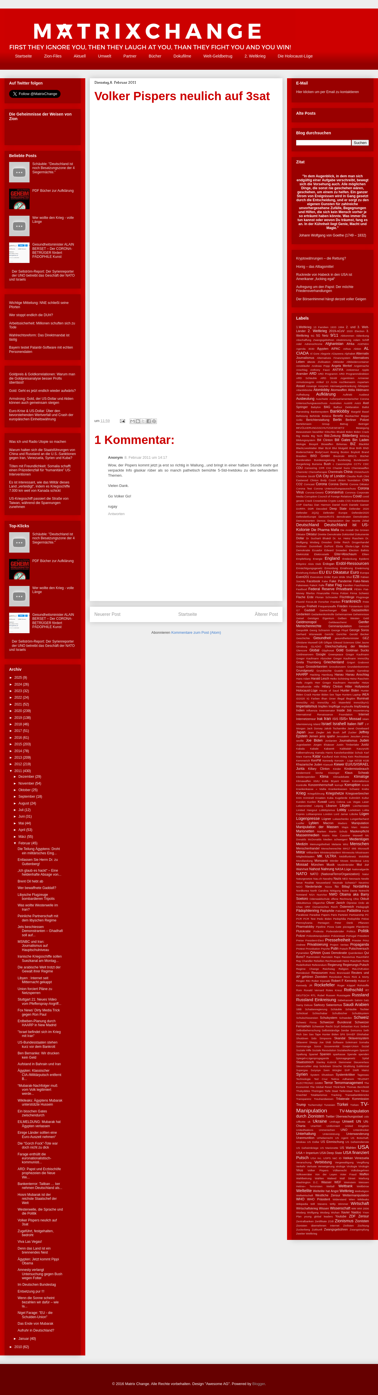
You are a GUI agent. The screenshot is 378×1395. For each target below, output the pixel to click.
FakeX (313, 585)
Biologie (301, 444)
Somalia (364, 1042)
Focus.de (311, 601)
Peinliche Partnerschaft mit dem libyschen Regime (38, 918)
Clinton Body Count (323, 480)
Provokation (313, 948)
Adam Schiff (361, 339)
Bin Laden (360, 440)
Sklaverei (301, 1042)
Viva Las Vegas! (30, 1242)
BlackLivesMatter (306, 448)
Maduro (342, 823)
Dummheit (315, 546)
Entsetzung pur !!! (31, 1291)
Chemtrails (335, 472)
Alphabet (349, 353)
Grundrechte (324, 670)
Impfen (323, 706)
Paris (334, 914)
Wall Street (347, 1178)
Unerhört (316, 1125)
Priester (356, 940)
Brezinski (338, 456)
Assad (300, 386)
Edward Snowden (335, 550)
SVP (347, 1070)
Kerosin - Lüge (344, 760)
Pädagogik (362, 906)
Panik (365, 910)
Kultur (365, 797)
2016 (18, 738)
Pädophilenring (307, 911)
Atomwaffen (339, 390)
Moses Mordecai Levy (354, 860)
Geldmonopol (306, 622)
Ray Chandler (304, 960)
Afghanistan (334, 344)
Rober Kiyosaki (320, 980)
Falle (322, 585)
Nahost (314, 869)
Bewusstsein (303, 431)
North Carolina (319, 890)
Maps (345, 827)
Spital (365, 1058)
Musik (331, 864)
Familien (348, 585)
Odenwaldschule (320, 898)
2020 (18, 711)
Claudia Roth (354, 476)
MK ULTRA (326, 856)
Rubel (321, 995)
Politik (363, 931)
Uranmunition (305, 1137)
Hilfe (316, 686)
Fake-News (361, 581)
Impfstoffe (347, 706)
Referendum (319, 964)
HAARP (302, 674)
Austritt (348, 403)
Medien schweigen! (335, 839)
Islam (365, 719)
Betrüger (363, 423)
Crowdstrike (320, 500)
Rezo (347, 976)
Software (338, 1042)
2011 (18, 771)
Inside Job (344, 710)
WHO (300, 1199)
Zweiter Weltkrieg (306, 1233)
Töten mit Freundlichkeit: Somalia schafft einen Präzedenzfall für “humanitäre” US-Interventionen (40, 470)
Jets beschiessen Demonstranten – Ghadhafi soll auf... (40, 931)
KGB (366, 760)
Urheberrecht (325, 1137)
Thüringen (317, 1090)
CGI (328, 468)
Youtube (340, 1216)
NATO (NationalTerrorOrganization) (335, 874)
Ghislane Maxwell (306, 642)
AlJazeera (337, 353)
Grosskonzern (337, 666)
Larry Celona (337, 801)
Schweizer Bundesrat (335, 1022)
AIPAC (335, 348)
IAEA (365, 694)
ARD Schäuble (306, 378)
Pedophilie (353, 918)
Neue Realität (305, 882)
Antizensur (352, 369)
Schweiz (361, 1017)
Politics (351, 931)
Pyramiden (302, 952)
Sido (314, 1038)
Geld (366, 618)
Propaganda (359, 945)
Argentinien (347, 378)
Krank (365, 785)
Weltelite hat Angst (325, 1191)
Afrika (350, 343)
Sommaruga (303, 1046)
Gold (339, 650)
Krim (299, 797)
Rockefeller (324, 985)
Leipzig (318, 805)
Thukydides (303, 1090)
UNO (343, 1129)
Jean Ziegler (316, 732)
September (27, 797)
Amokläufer (303, 365)
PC (367, 914)
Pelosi (365, 918)
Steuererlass (361, 1062)
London (328, 814)
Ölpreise (351, 902)
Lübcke (353, 814)
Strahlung (349, 1066)
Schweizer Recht (322, 1026)
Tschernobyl (315, 1104)
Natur (365, 874)
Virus (299, 1170)
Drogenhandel (360, 542)
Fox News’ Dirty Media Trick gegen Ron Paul (39, 1012)
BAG (327, 407)
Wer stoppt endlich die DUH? (31, 315)
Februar (24, 843)
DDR (311, 508)
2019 (18, 718)
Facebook (313, 581)
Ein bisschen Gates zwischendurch (32, 1113)
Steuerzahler (303, 1066)
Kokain (345, 781)
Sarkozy (319, 1005)
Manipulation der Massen (317, 827)
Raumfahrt (362, 956)
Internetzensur (306, 719)
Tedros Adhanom (342, 1079)
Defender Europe (335, 512)
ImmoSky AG (305, 702)
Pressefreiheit (337, 940)
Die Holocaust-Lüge (295, 56)
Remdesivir (303, 972)
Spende (352, 1054)
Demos (321, 520)
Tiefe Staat (331, 1090)
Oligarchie (319, 902)
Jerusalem (343, 736)
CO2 (299, 484)
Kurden (311, 801)
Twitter (330, 1116)
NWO (333, 894)
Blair (321, 448)
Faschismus (361, 585)
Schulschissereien (307, 1017)
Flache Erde (304, 597)
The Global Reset (321, 1087)
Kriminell (308, 797)
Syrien (302, 1074)
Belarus (326, 415)
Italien (351, 724)
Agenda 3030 (305, 348)
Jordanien (331, 740)
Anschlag (301, 369)
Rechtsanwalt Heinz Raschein (343, 960)
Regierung (335, 964)
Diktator (301, 534)
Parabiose (302, 914)
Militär (300, 852)
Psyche (325, 948)
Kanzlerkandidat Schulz (348, 752)
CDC (366, 464)
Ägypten (323, 348)
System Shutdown (322, 1074)
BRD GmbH (320, 456)
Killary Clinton (318, 768)
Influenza (311, 710)
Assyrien (323, 386)
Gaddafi (309, 610)
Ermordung (331, 568)
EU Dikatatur (337, 572)
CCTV (357, 464)
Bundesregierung (324, 460)
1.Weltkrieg (303, 327)
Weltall (330, 1186)
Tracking (336, 1094)
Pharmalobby (305, 926)
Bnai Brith (355, 448)
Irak (320, 719)
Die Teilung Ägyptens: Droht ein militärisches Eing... (39, 851)
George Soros (359, 630)
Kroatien (320, 797)
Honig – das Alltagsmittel (314, 267)
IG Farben (313, 698)
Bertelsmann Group (312, 423)
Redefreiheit (303, 964)
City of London (334, 476)
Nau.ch (317, 878)
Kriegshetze (335, 793)
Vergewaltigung (344, 1162)
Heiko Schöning (339, 678)
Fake (325, 581)
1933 (333, 327)
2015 (18, 744)
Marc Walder (360, 827)
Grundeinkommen (358, 666)
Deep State (338, 508)
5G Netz (322, 335)
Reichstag (329, 968)
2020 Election (355, 331)
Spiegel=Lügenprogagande (312, 1058)
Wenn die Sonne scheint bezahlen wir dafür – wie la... (38, 1302)
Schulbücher (339, 1013)
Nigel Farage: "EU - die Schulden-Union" (35, 1315)
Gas (344, 610)
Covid (357, 496)
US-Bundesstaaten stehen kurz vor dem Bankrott (37, 1044)
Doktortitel (348, 534)
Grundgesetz (305, 670)
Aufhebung (302, 394)
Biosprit (313, 444)
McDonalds (314, 839)
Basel (365, 411)
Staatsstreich (305, 1062)
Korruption (352, 785)
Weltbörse (363, 1186)
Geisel (300, 618)
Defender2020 (360, 512)
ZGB (331, 1221)
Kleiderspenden (305, 776)
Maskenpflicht (359, 831)
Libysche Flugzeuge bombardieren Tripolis (36, 897)
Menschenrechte (331, 848)
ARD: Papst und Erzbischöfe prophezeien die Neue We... (39, 1173)
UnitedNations (304, 1129)
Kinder (337, 768)
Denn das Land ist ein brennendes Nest (34, 1250)
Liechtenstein (361, 805)
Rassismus (348, 956)
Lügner (326, 818)
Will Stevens (318, 1203)
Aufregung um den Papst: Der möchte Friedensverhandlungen (324, 289)
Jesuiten (355, 736)
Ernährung (346, 568)
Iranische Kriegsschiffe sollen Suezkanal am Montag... (40, 958)
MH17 (346, 848)
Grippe (300, 666)
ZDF (352, 1216)
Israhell (339, 723)
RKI (308, 980)
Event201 (302, 577)
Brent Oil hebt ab (30, 881)
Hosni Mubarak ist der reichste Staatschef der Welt (37, 1199)
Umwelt (104, 56)
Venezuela (362, 1158)
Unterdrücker (361, 1129)
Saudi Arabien (356, 1004)
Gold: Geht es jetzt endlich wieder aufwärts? (42, 391)
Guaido (338, 670)
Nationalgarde (360, 869)
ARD (312, 374)
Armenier (363, 378)
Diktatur (311, 534)
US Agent (341, 1137)
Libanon (331, 805)
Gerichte (341, 634)
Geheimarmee (343, 614)
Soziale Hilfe (303, 1050)
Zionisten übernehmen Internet (317, 1225)
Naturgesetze (304, 878)
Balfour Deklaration (346, 407)
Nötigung (335, 890)
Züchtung (363, 1225)
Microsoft (363, 848)
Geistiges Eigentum (321, 618)
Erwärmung (362, 568)
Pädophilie (327, 910)
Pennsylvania (304, 922)
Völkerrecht (340, 1170)
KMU (316, 781)
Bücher (155, 56)
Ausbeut (364, 394)
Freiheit (312, 606)
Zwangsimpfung (359, 1229)
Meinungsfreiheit (320, 844)
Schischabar (319, 1013)
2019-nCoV (337, 331)
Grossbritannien (316, 666)
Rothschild (353, 989)
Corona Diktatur (359, 484)
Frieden (342, 606)
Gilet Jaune (362, 642)
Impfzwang (361, 706)
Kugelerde (341, 797)
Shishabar (363, 1034)
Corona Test (304, 488)
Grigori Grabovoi (358, 662)
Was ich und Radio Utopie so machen (37, 442)
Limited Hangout (306, 810)
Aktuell (80, 56)
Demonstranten (305, 520)
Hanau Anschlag (357, 674)
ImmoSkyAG (361, 702)
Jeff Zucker (349, 732)
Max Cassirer (341, 835)
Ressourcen (319, 972)
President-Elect (314, 940)
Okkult (364, 898)
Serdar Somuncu (351, 1030)
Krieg (301, 793)
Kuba (330, 797)
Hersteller (354, 682)
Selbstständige (331, 1030)
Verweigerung (326, 1166)
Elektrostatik (321, 554)
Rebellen (319, 960)
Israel (326, 723)
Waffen (364, 1174)
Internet (363, 714)
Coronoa (350, 492)
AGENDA (363, 343)
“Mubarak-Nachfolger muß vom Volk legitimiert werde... (37, 1090)
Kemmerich (303, 760)
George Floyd (339, 630)
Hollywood (362, 686)
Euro (354, 572)
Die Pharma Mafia (325, 530)
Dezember (26, 777)
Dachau (308, 504)
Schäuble (336, 1009)
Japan (301, 732)
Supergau (302, 1070)
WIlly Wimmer (339, 1203)
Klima (324, 777)
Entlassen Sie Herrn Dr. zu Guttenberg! (38, 862)
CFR (322, 468)
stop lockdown (322, 1066)
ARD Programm (328, 373)
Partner (129, 56)
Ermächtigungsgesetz (309, 568)
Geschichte (303, 638)
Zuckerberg (303, 1229)
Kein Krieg (340, 756)
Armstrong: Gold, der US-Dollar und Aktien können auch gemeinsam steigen (41, 401)
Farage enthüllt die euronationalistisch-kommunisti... (34, 1158)
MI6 (354, 848)
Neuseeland (323, 882)
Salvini (358, 1000)
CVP (299, 504)
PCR (299, 918)
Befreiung (302, 415)
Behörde (315, 415)
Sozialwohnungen (348, 1050)
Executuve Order (320, 577)
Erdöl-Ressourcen (352, 563)
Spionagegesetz (345, 1058)
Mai (21, 823)
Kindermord (303, 772)
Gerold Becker (359, 634)
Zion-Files (52, 56)
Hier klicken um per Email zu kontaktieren (327, 92)
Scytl (337, 1026)
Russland (360, 995)
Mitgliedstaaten (305, 856)
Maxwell (358, 835)
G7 (298, 610)
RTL (313, 995)
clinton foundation (349, 480)
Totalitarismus (319, 1094)
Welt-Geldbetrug (217, 56)
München (317, 864)
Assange (311, 386)
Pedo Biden (324, 918)
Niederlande (313, 886)
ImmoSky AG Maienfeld (333, 702)
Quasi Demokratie (334, 952)
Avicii (357, 403)
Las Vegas (353, 801)
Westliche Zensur (327, 1195)
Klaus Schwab (357, 772)
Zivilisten (348, 1225)
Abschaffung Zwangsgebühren (315, 339)
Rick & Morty (360, 976)
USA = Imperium (307, 1153)
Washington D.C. (307, 1182)
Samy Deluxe (304, 1005)
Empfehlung (303, 558)
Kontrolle (301, 785)
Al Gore (314, 353)
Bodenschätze (304, 452)
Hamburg (327, 674)
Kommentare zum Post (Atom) (196, 632)
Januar (24, 1339)
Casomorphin (344, 464)
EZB (356, 577)
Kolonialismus (360, 781)
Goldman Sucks (357, 650)
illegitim (350, 698)
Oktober (25, 790)
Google (321, 654)
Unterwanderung (357, 1133)
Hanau (339, 674)
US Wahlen (348, 1147)
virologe (340, 1166)
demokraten (344, 516)
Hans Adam (303, 678)
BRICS (352, 456)
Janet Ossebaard (358, 728)
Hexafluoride (303, 686)
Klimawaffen (303, 781)
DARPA (300, 508)
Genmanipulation (340, 626)
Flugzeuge (362, 597)
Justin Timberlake (347, 744)
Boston (344, 452)
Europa (364, 572)
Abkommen (347, 335)
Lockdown (354, 810)
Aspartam (363, 382)
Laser (365, 801)
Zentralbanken (304, 1221)
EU (322, 572)
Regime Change (307, 968)
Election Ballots (359, 550)
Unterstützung (331, 1133)
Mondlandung (304, 860)
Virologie (351, 1166)
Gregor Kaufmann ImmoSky (351, 658)
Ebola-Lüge (352, 546)
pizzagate (349, 926)
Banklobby (339, 411)
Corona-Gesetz (314, 492)
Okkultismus (303, 902)
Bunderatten (303, 460)
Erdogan (329, 563)
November (26, 783)
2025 (18, 678)
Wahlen (319, 1178)
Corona (321, 484)
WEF (337, 1182)
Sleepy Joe (316, 1042)
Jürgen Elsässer (323, 744)
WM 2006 (363, 1208)
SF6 (342, 1034)
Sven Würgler (332, 1070)
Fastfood (301, 589)
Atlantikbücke (304, 390)
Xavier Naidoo (351, 1212)
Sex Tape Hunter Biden (323, 1034)
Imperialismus (306, 706)
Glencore (301, 650)
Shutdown (302, 1038)
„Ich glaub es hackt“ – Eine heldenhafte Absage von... (39, 872)
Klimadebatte (341, 776)
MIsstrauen (362, 852)
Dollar (300, 538)
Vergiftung (363, 1162)
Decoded (321, 508)
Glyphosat (328, 650)
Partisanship (356, 914)
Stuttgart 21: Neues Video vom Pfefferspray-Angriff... (39, 1001)
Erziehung (302, 572)
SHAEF (350, 1034)
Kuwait (322, 801)
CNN (365, 480)
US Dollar (313, 1141)
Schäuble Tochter (357, 1009)
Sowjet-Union (350, 1046)
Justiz (365, 744)
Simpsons (325, 1038)
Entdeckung (349, 558)
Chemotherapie (318, 472)
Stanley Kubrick (326, 1062)
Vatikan (348, 1158)
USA (363, 1147)
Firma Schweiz (359, 593)
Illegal (340, 698)
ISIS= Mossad (350, 719)
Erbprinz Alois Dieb (308, 563)
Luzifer (300, 823)
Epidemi (364, 558)
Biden (349, 431)
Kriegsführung (316, 793)
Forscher (323, 601)
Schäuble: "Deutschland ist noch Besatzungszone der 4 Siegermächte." (53, 168)
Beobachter (352, 415)
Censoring (311, 468)
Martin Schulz (338, 831)
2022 (18, 697)
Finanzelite (323, 593)
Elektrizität (302, 554)
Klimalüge (361, 777)
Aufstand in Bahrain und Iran (39, 1064)
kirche (319, 772)
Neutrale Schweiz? (344, 882)
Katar (317, 756)
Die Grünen (362, 530)
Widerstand (339, 1199)
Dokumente (362, 534)
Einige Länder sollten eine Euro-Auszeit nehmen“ (37, 1135)
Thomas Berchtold (357, 1087)
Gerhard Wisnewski (309, 634)
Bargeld (356, 411)
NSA (312, 894)
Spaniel (313, 1054)
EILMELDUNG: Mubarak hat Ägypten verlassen (39, 1124)
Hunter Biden (349, 690)
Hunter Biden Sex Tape (326, 694)
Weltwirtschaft (304, 1195)
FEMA (358, 589)
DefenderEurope (306, 516)
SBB (299, 1009)
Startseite (23, 56)
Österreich (347, 906)
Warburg (364, 1178)
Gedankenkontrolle (322, 614)
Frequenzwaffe (327, 606)
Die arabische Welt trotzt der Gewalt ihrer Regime (39, 969)
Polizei (300, 935)
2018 (18, 724)
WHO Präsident (318, 1199)
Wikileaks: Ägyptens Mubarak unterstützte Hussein (40, 1102)
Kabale (314, 748)
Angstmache (361, 365)
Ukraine (320, 1121)
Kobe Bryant (330, 781)
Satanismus (334, 1005)
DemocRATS (326, 516)
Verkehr (301, 1166)
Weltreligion (362, 1191)
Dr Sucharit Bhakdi (318, 538)
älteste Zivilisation (319, 361)
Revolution (335, 976)
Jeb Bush (333, 732)
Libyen (345, 806)
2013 (18, 758)
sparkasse (339, 1054)
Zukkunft (317, 1229)
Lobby (341, 810)
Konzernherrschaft (320, 785)
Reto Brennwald (339, 972)
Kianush (328, 764)
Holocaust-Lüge (307, 690)
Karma (307, 756)
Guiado (350, 670)
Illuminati (363, 698)
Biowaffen (327, 444)
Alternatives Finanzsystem (333, 357)
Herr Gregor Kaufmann (330, 682)
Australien (335, 403)
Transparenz (303, 1098)
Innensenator (327, 710)
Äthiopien (363, 386)
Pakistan (340, 910)
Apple (365, 369)
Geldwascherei (337, 622)
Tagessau (363, 1074)
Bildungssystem (305, 440)
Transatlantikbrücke (357, 1094)
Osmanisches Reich (325, 906)
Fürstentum (356, 606)
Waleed (331, 1178)
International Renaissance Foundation (324, 714)
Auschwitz (322, 398)
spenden (363, 1054)
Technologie (303, 1079)
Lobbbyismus (327, 810)
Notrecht (364, 890)
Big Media (302, 435)
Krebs (365, 789)
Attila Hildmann (358, 390)
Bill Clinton (325, 440)
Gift (320, 642)
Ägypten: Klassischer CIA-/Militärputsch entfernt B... (39, 1075)
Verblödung (323, 1162)
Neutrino (364, 882)
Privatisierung (317, 945)
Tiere (357, 1090)
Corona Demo (338, 484)
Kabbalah (345, 748)
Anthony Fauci (320, 369)
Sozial (365, 1046)
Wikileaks (363, 1199)
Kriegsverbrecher (357, 793)
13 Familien (320, 327)
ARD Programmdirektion (354, 373)
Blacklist (364, 444)
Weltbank (345, 1186)
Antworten (116, 514)
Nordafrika (361, 886)
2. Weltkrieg (255, 56)
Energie (317, 558)
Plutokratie (303, 931)
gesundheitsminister (347, 638)
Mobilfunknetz (347, 856)
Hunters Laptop (351, 694)
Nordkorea (302, 890)
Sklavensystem (358, 1038)
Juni (22, 816)
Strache (337, 1066)
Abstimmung (343, 339)
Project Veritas (339, 944)
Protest (300, 948)
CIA (319, 476)
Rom (299, 990)
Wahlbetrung (303, 1178)
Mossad (302, 865)
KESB (358, 760)
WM (353, 1208)
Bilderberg (350, 436)
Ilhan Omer (328, 698)
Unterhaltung (306, 1134)
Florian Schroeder (326, 597)
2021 (18, 704)
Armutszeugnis (305, 382)
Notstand (301, 894)
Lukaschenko (341, 818)
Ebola (339, 546)
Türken (354, 1104)
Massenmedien (307, 835)
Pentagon (323, 922)
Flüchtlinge (347, 597)
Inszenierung (361, 710)
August (24, 803)
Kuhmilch (354, 797)
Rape (337, 956)
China (348, 472)
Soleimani (351, 1042)
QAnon (315, 953)
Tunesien (329, 1104)
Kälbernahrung (305, 752)
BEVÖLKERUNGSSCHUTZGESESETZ (320, 427)
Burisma (317, 464)
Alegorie (325, 353)
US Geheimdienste (357, 1141)
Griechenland (334, 662)
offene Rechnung (341, 898)
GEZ (366, 638)
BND (366, 448)
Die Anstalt (347, 530)
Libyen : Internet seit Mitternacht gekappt (35, 980)
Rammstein (313, 956)
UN (358, 1122)
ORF (307, 906)
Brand (365, 452)
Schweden (345, 1017)
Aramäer (302, 373)
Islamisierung (304, 724)
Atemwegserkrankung (343, 386)
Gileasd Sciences (343, 642)
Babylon (316, 407)
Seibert (364, 1026)
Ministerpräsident (330, 852)
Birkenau (341, 444)
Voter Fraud (348, 1174)
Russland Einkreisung (316, 999)
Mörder (334, 860)
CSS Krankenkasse (357, 500)
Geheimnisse (361, 614)
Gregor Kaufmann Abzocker (314, 658)
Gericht (329, 634)
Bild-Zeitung (332, 435)
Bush (327, 464)
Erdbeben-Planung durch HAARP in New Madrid (37, 1023)
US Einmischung (332, 1141)
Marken (321, 831)
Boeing (334, 452)
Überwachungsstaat (349, 1116)
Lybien (314, 823)
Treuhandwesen (323, 1098)
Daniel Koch (340, 504)
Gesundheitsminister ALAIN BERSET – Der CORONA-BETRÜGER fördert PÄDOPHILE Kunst (53, 250)
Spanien (325, 1054)
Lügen (364, 814)
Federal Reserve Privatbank (330, 589)
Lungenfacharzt (359, 818)
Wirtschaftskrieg (307, 1208)
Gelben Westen (349, 618)
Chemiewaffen (360, 468)
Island (317, 724)
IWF (361, 724)
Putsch (344, 948)
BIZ (353, 444)
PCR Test (309, 918)
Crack (308, 500)
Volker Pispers (318, 1170)
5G (312, 335)
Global (314, 650)
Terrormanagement (348, 1083)
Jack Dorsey (315, 728)
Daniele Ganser (359, 504)
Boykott (355, 452)
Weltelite (304, 1190)
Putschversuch (359, 948)
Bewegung (362, 427)
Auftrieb (347, 394)
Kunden (301, 801)
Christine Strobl (305, 476)
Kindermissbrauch (356, 768)
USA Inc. (316, 1158)
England (332, 558)
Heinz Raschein (359, 678)
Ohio (356, 898)
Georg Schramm (320, 630)
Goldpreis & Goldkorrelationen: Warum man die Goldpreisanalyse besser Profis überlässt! (42, 378)
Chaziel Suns (341, 468)
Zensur (363, 1216)
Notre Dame (349, 890)
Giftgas (327, 642)
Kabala (300, 748)
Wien (352, 1199)
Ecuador (317, 550)
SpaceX (364, 1050)
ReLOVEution (360, 968)
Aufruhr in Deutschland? (36, 1330)
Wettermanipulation (355, 1195)
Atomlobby (321, 390)
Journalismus (348, 740)
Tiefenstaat (345, 1090)
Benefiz (338, 415)
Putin (334, 948)
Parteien (343, 914)
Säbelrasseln (345, 1000)
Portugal (351, 935)
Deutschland (307, 524)
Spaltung (301, 1054)
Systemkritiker (345, 1074)
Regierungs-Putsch (356, 964)
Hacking (315, 674)
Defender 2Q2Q (307, 512)
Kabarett (329, 748)
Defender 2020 (359, 508)
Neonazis (354, 878)
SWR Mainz (361, 1070)
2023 (18, 691)
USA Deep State (330, 1153)
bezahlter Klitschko (323, 431)
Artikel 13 (322, 382)
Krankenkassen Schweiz (344, 789)
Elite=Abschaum (345, 554)
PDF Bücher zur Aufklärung (53, 191)
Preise (300, 940)
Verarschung (303, 1162)
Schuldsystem (360, 1013)
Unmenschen (327, 1129)
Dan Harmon (322, 504)
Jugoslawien (303, 744)
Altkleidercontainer (357, 361)
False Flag (333, 585)
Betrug (344, 423)
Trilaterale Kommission (352, 1098)
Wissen (324, 1208)
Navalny (328, 878)
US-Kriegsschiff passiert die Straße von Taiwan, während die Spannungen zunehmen (38, 503)
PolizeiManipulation (318, 935)
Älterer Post (266, 614)
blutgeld (343, 448)
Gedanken (303, 614)
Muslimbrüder (345, 864)
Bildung (364, 435)
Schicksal (302, 1013)
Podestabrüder (335, 931)
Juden (364, 740)
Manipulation (360, 823)
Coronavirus (334, 492)
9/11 (334, 335)
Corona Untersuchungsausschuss (335, 488)
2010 (18, 1347)
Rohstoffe (363, 985)
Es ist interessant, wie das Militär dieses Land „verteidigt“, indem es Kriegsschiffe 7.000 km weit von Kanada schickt (39, 486)
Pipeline (321, 926)
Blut (334, 448)
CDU (299, 468)
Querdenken (355, 952)
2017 (18, 731)
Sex (305, 1034)
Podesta (318, 931)
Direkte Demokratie (329, 534)
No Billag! (342, 886)
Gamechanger (328, 610)
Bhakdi (341, 431)
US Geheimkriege (307, 1147)
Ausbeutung (305, 399)
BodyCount (322, 452)
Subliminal (362, 1066)
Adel (299, 343)
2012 (18, 764)
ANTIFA (338, 369)
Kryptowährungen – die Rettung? (321, 258)
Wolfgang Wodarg (318, 1212)
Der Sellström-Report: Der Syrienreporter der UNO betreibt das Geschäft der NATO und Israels (42, 275)
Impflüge (334, 706)
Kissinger (333, 772)
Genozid (364, 626)
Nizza (328, 886)
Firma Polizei (339, 593)
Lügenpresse (308, 818)
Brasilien (301, 456)
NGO (299, 886)
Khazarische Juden (309, 764)
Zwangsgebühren (336, 1229)
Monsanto (321, 860)
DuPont (328, 546)
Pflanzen (363, 922)
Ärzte (334, 382)
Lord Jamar (341, 814)
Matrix (325, 835)
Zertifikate (321, 1221)
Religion (343, 968)
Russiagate (343, 995)
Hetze (365, 682)
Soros (317, 1046)
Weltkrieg (347, 1191)
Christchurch (361, 472)
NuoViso (322, 894)
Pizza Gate (334, 926)
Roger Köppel (346, 985)
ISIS (335, 719)
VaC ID (337, 1158)
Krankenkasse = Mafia (311, 789)
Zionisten (362, 1221)
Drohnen (301, 546)
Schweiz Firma (306, 1022)
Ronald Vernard (314, 990)
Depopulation (335, 520)
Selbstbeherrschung (308, 1030)
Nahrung (327, 869)
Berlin (337, 420)
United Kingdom (357, 1125)
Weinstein (350, 1182)
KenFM (316, 760)
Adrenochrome (314, 343)
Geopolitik (302, 630)
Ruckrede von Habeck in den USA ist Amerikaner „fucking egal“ (324, 277)
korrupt (339, 785)
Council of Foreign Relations (335, 496)
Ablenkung (362, 335)
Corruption (310, 496)
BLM (328, 448)
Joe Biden (314, 740)
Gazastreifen (360, 610)
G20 (366, 606)
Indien (300, 710)
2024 (18, 684)
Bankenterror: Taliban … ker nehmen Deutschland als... (40, 1186)
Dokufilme (182, 56)
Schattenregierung (316, 1009)
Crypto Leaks (336, 500)
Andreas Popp (320, 365)
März (22, 837)
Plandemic (362, 926)
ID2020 (300, 698)
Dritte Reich (342, 542)
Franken (335, 601)
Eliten (365, 554)
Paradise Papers (320, 914)
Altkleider (338, 361)
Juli (21, 810)
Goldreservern (304, 654)
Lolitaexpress (314, 814)
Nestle (365, 878)
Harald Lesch (320, 678)
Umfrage (334, 1121)
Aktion (357, 348)
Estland (313, 572)
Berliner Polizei (357, 419)
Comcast (309, 484)
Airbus (347, 348)
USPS (327, 1158)
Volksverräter (304, 1174)
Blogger (258, 1384)
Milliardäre (312, 852)
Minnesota (348, 852)
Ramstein (327, 956)
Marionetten (305, 831)
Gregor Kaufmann (357, 654)
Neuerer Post (107, 614)
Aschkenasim (347, 382)
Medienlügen (359, 839)
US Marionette (329, 1147)
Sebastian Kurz (349, 1026)
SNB (328, 1042)
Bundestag (344, 460)
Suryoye (316, 1070)
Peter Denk (344, 922)
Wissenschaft (340, 1208)
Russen (330, 995)
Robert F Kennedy (344, 980)
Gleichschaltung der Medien (347, 646)
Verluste (312, 1166)
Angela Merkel (341, 365)
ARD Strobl (328, 378)
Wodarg (301, 1212)
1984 (341, 327)
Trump (301, 1105)
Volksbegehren (360, 1170)
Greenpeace (335, 654)
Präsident (363, 935)
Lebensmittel (303, 805)
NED (345, 878)
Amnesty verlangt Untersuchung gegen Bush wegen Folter (40, 1274)
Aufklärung (326, 394)
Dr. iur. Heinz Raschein (348, 538)
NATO (301, 873)
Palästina (354, 911)
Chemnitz (302, 472)
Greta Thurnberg (308, 662)
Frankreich (351, 601)
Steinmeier (345, 1062)
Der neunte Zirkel (357, 520)
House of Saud (329, 690)
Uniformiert (333, 1125)
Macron (328, 823)
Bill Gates (342, 440)
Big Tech (316, 435)
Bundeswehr (361, 460)
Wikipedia (302, 1203)
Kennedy (328, 760)
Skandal (339, 1038)
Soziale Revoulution (324, 1050)
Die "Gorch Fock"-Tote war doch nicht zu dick (38, 1145)
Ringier (300, 980)
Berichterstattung (317, 419)
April (22, 830)
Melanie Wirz (340, 844)
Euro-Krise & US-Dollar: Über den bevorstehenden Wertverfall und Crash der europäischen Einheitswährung (41, 415)
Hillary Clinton (332, 686)
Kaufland (327, 756)
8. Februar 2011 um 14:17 (145, 457)
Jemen (313, 736)
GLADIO (316, 646)
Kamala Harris (324, 752)
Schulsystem (328, 1017)
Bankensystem (320, 411)
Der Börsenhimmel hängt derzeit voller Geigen (331, 299)
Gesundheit (322, 638)
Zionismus (344, 1221)
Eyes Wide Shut (342, 577)
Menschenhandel (307, 848)
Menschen (359, 843)
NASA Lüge (343, 869)
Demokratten (361, 516)
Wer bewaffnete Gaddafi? (37, 888)
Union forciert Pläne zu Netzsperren (35, 991)
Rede (365, 960)
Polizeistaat (338, 935)
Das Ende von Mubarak (35, 1324)
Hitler (348, 686)
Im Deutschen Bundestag (37, 1285)
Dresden (326, 542)
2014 (18, 751)
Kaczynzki (363, 748)
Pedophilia (339, 918)
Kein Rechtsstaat (358, 756)
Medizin (302, 844)
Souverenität (331, 1046)
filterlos (310, 593)
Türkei (342, 1104)
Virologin (363, 1166)
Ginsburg (301, 646)
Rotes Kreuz (334, 990)
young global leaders (318, 1216)
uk (309, 1121)
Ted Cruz (321, 1079)
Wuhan (335, 1212)
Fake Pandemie (340, 581)
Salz (366, 1000)
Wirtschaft (360, 1203)
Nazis (337, 878)
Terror (328, 1083)
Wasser (326, 1182)
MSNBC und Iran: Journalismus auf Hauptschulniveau (33, 946)
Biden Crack (361, 431)
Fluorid (300, 601)
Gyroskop (363, 670)
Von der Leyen (326, 1174)
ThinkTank (339, 1087)
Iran (327, 718)
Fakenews (302, 585)
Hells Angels (304, 682)
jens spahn (327, 736)
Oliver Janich (335, 902)
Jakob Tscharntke (335, 728)
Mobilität (364, 856)
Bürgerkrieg (303, 464)
